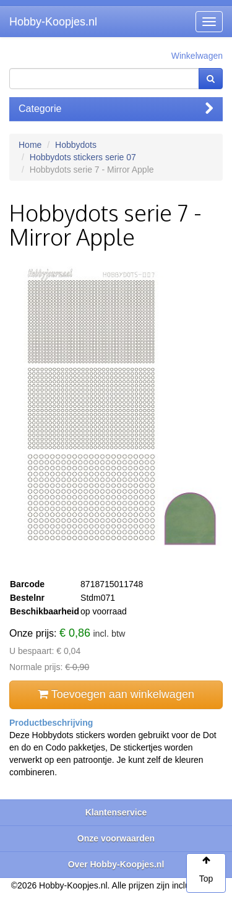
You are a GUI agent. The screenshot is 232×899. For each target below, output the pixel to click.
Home (30, 145)
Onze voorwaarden (116, 838)
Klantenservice (116, 812)
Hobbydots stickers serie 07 (83, 157)
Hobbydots (76, 145)
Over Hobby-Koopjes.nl (116, 864)
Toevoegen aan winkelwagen (116, 694)
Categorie (116, 108)
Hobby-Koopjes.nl (53, 21)
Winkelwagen (197, 56)
